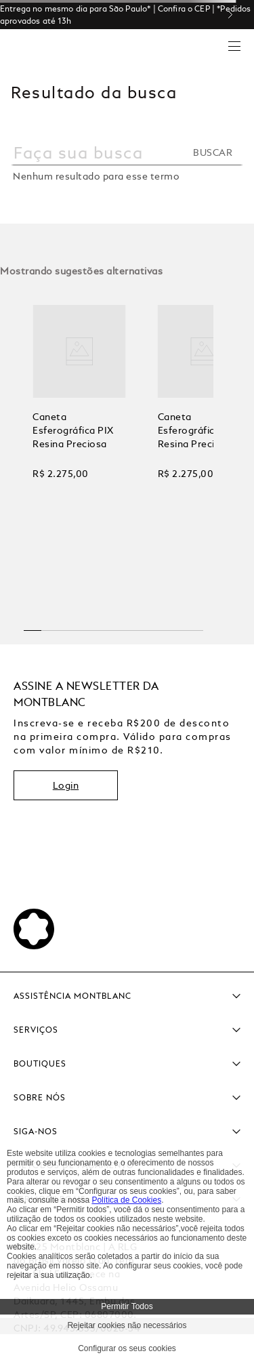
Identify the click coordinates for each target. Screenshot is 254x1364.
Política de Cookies (126, 1200)
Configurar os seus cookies (127, 1348)
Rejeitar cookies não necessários (126, 1325)
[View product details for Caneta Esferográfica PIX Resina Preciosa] (79, 447)
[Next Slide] (236, 14)
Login (66, 785)
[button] (33, 625)
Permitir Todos (126, 1306)
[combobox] (127, 160)
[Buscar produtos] (216, 152)
